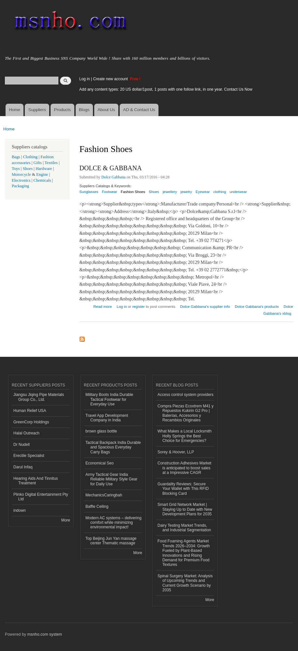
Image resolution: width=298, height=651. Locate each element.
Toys (16, 168)
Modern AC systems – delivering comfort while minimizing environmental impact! (113, 523)
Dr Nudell (21, 444)
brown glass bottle (101, 431)
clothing (220, 192)
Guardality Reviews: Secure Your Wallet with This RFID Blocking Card (183, 489)
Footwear (109, 192)
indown (19, 510)
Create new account (111, 79)
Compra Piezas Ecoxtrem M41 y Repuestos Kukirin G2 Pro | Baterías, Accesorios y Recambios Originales (185, 413)
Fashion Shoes (133, 192)
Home (14, 109)
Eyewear (203, 192)
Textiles (51, 162)
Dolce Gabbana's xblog (278, 310)
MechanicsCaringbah (103, 495)
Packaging (20, 186)
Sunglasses (89, 192)
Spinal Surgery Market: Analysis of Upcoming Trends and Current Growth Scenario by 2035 (185, 583)
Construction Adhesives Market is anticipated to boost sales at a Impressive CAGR (184, 468)
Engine (42, 174)
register (138, 307)
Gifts (37, 162)
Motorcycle (21, 174)
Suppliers (37, 109)
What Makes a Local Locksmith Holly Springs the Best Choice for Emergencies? (184, 436)
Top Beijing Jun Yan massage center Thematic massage (111, 540)
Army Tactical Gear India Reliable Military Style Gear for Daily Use (111, 479)
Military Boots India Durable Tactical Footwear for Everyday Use (109, 399)
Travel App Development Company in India (106, 417)
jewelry (186, 192)
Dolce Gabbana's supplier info (205, 307)
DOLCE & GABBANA (111, 168)
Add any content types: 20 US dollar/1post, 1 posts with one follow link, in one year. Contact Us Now (165, 89)
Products (62, 109)
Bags (16, 157)
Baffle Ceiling (96, 506)
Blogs (84, 109)
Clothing (30, 157)
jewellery (170, 192)
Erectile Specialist (28, 455)
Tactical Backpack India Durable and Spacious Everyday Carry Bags (113, 447)
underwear (238, 192)
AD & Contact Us (139, 109)
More (65, 520)
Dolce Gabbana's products (257, 307)
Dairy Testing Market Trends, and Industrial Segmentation (184, 527)
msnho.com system (44, 634)
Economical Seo (99, 463)
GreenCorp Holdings (31, 422)
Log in (84, 79)
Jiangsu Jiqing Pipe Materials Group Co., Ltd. (38, 396)
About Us (106, 109)
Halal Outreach (26, 433)
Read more (102, 306)
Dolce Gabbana (113, 177)
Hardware (44, 168)
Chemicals (42, 180)
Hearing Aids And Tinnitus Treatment (35, 480)
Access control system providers (185, 394)
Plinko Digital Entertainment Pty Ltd (40, 496)
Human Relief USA (29, 410)
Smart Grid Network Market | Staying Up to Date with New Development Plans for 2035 (184, 509)
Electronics (21, 180)
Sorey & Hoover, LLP (175, 452)
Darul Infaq (23, 467)
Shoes (154, 192)
